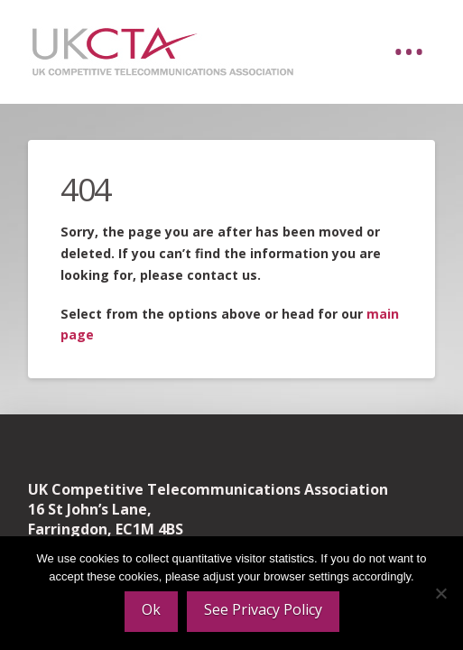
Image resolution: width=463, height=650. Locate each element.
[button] (409, 52)
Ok (151, 609)
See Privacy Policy (263, 609)
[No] (440, 593)
